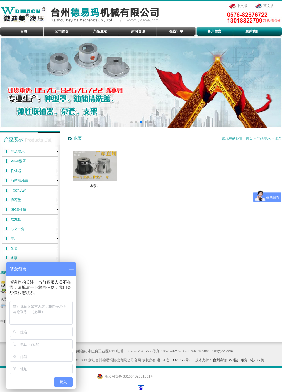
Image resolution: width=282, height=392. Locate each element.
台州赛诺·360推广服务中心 (234, 360)
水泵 (278, 138)
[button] (131, 122)
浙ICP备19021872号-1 (174, 360)
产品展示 (263, 138)
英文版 (268, 6)
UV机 (260, 360)
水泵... (95, 186)
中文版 (242, 6)
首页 (249, 138)
